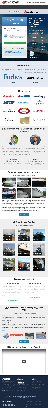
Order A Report (24, 215)
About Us (34, 396)
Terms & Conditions (17, 396)
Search (14, 42)
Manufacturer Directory (10, 397)
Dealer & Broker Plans (25, 397)
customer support (31, 402)
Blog (18, 397)
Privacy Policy (8, 396)
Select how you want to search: (10, 28)
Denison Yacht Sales (35, 161)
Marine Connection (12, 161)
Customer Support (27, 396)
